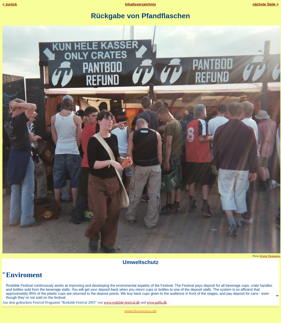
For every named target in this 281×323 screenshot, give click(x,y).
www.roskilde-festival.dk (122, 302)
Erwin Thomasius (270, 256)
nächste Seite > (266, 4)
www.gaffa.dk (157, 302)
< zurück (9, 4)
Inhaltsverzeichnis (140, 4)
